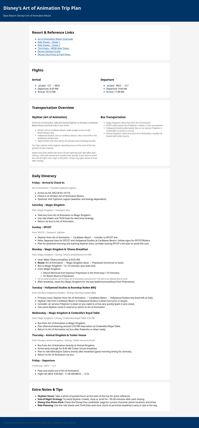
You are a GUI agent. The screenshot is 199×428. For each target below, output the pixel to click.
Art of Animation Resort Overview (55, 39)
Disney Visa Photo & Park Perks (54, 54)
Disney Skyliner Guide (49, 51)
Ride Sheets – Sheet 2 (49, 45)
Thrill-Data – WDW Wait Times (53, 48)
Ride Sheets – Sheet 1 (49, 42)
